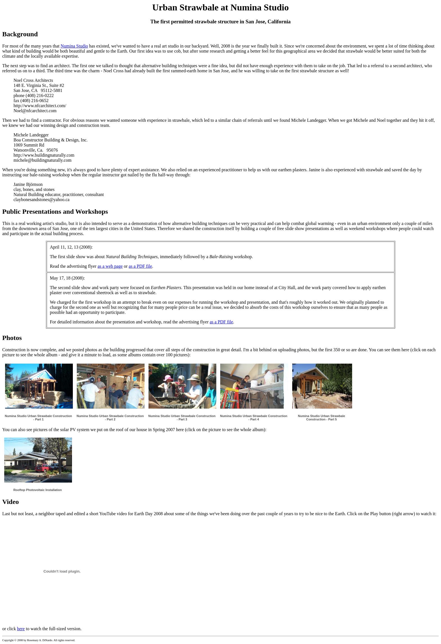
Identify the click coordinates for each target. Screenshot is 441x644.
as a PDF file (140, 266)
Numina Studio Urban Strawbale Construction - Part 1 (38, 417)
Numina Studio (74, 46)
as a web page (110, 266)
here (21, 628)
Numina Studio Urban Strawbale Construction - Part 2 (110, 417)
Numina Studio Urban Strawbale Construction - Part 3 (181, 417)
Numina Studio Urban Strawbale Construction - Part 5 (321, 417)
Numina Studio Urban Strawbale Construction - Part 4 (253, 417)
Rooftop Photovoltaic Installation (37, 490)
